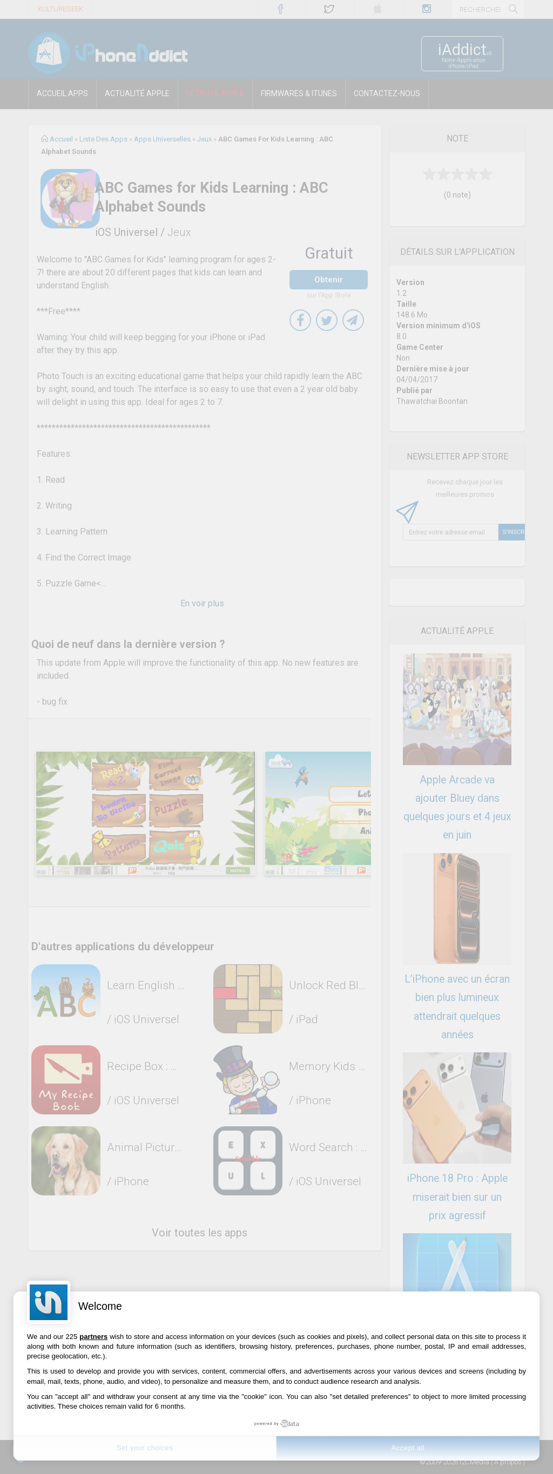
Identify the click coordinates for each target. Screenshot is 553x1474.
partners (93, 1337)
